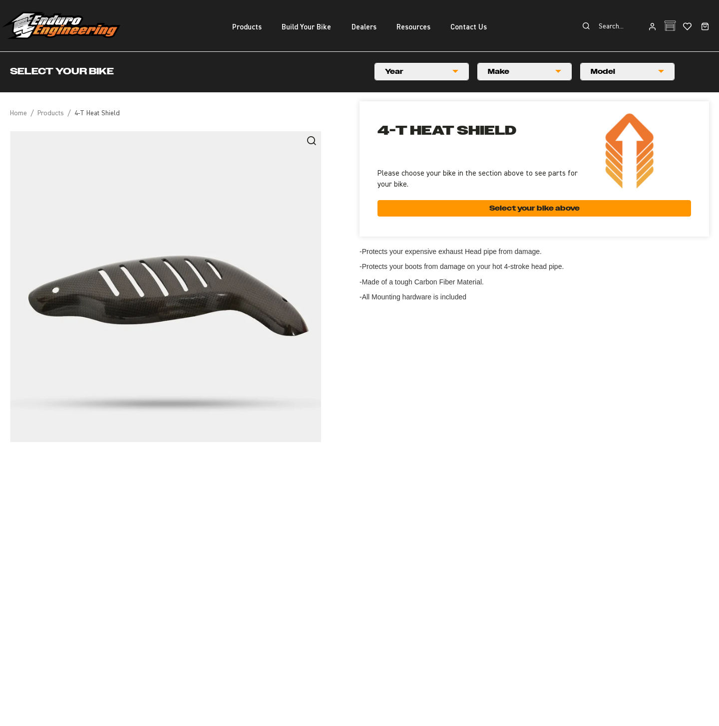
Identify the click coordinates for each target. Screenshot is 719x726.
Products (50, 113)
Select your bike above (534, 208)
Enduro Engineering (60, 25)
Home (18, 113)
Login (652, 26)
